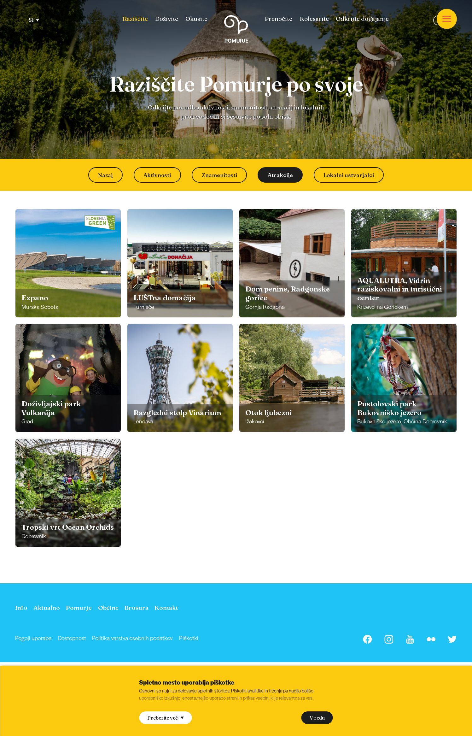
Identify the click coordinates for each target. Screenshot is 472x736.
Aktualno (46, 607)
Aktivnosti (157, 175)
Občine (108, 607)
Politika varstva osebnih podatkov (132, 638)
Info (21, 607)
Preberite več (165, 718)
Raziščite (135, 18)
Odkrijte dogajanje (362, 18)
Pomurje (79, 607)
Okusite (196, 18)
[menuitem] (135, 18)
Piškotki (188, 638)
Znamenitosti (219, 175)
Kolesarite (314, 18)
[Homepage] (236, 30)
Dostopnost (72, 638)
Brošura (137, 607)
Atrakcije (280, 175)
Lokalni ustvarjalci (348, 175)
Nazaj (105, 175)
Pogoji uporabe (33, 638)
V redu (317, 718)
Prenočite (278, 18)
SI (34, 20)
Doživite (166, 18)
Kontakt (166, 607)
